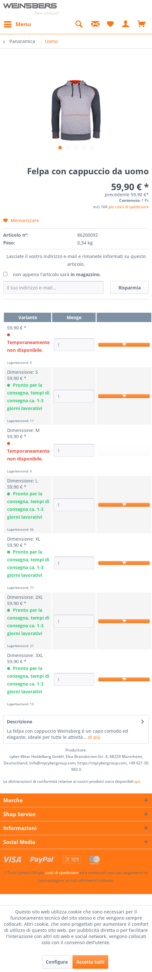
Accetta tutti (90, 962)
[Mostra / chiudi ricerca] (78, 24)
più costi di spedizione (129, 207)
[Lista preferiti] (110, 24)
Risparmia (130, 288)
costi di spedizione (62, 872)
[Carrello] (141, 24)
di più (93, 737)
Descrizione (19, 721)
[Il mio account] (125, 24)
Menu (17, 23)
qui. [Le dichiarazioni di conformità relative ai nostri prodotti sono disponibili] (137, 781)
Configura (57, 962)
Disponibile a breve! (124, 450)
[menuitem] (17, 24)
